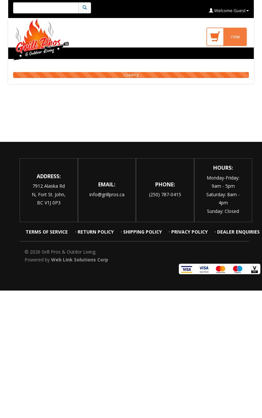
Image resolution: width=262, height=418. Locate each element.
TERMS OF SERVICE (47, 232)
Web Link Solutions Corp (79, 259)
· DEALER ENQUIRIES (237, 232)
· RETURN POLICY (94, 232)
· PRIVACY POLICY (188, 232)
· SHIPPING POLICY (141, 232)
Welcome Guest (229, 10)
